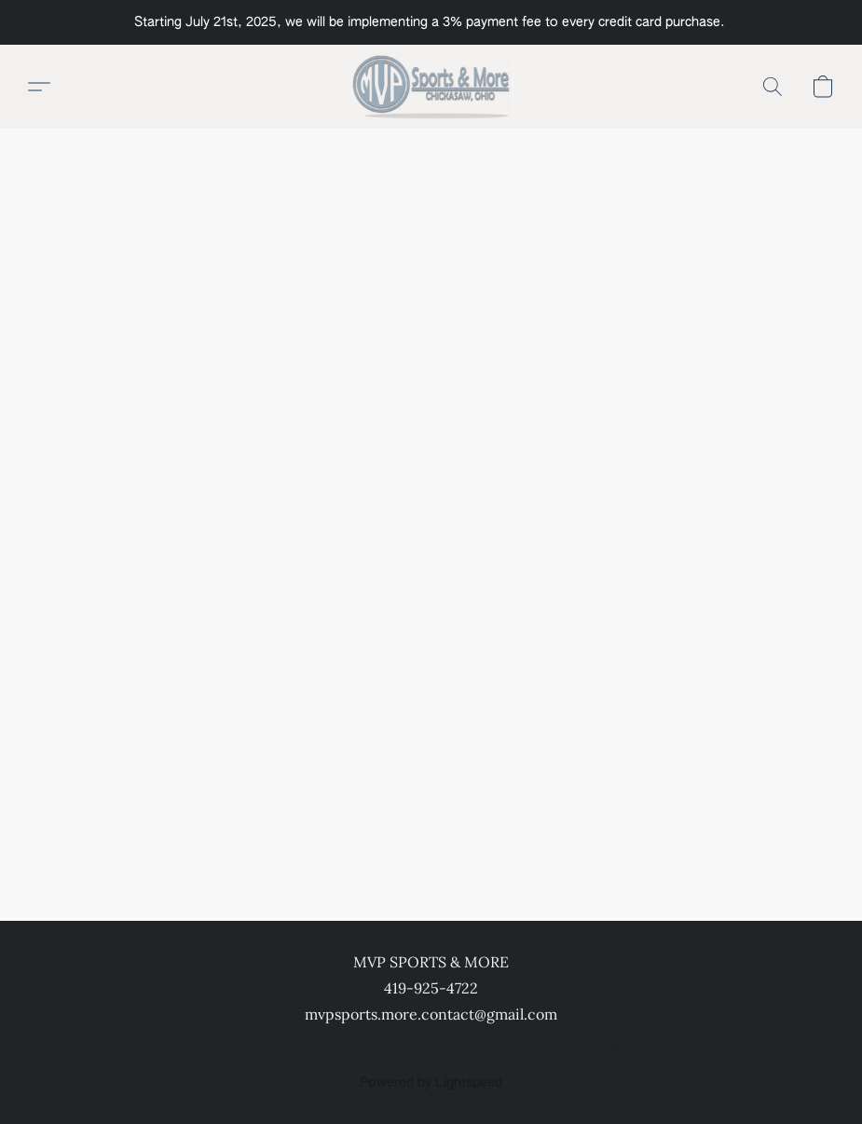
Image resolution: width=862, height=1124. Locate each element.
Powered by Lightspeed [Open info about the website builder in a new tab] (431, 1083)
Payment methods (328, 1049)
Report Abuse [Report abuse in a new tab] (647, 1049)
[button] (431, 86)
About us (559, 1049)
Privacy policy (213, 1049)
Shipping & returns (457, 1049)
